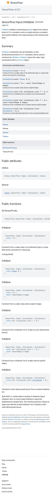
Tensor (21, 60)
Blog (3, 464)
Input (30, 30)
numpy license (25, 424)
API (13, 17)
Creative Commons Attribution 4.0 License (15, 417)
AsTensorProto (9, 148)
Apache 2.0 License (14, 419)
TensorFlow (5, 17)
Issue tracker (6, 484)
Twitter (4, 471)
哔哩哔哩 (5, 475)
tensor (5, 132)
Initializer (5, 30)
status (5, 124)
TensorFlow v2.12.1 (11, 9)
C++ (33, 17)
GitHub (4, 468)
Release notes (7, 488)
